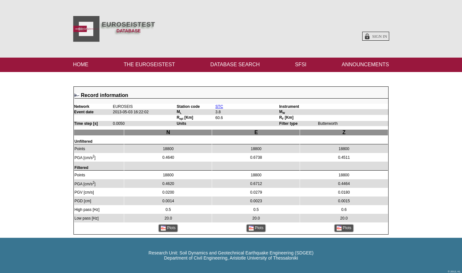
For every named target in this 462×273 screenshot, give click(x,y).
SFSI (300, 64)
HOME (81, 64)
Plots (168, 228)
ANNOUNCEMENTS (365, 64)
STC (219, 106)
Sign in (379, 36)
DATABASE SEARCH (235, 64)
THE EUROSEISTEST (149, 64)
